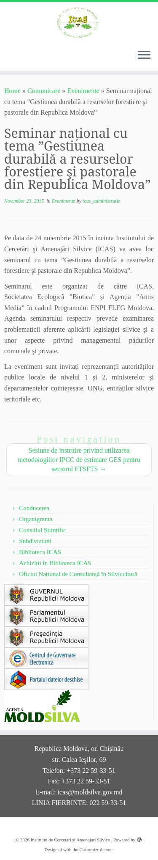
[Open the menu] (144, 55)
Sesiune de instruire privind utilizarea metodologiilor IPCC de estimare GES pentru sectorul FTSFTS (79, 460)
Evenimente (83, 90)
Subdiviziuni (35, 541)
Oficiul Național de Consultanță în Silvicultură (78, 574)
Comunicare (43, 90)
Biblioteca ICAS (40, 552)
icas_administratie (101, 201)
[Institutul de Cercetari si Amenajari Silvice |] (79, 22)
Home (12, 90)
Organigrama (35, 519)
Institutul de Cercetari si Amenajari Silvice (70, 839)
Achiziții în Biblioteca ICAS (55, 563)
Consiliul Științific (42, 530)
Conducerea (34, 508)
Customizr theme (95, 849)
